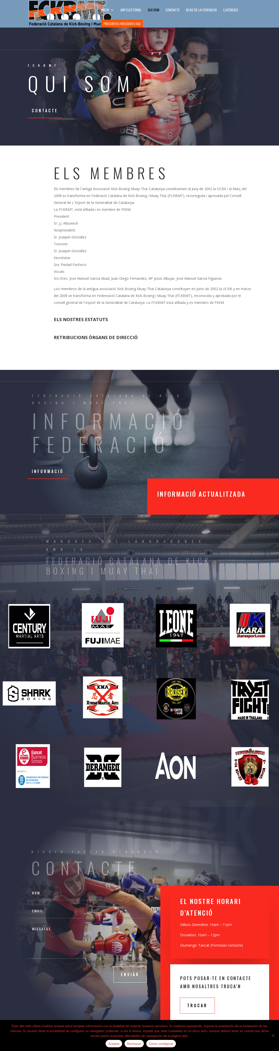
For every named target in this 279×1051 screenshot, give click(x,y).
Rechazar (134, 1044)
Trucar (197, 1005)
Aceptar (114, 1044)
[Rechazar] (272, 1035)
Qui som (153, 10)
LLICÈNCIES (230, 10)
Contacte (45, 111)
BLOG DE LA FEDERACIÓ (201, 10)
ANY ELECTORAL (130, 10)
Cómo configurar (161, 1044)
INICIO (105, 10)
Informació (48, 471)
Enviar (130, 974)
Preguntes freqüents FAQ (122, 23)
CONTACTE (173, 10)
